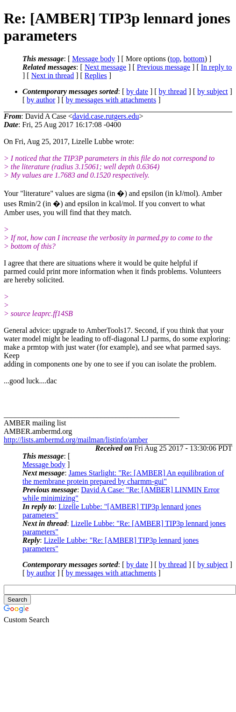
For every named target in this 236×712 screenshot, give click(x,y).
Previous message (163, 67)
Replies (96, 75)
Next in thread (52, 75)
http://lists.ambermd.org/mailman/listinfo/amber (76, 440)
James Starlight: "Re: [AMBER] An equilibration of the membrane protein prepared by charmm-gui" (123, 477)
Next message (105, 67)
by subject (212, 91)
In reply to (216, 67)
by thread (173, 91)
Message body (93, 59)
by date (137, 91)
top (174, 59)
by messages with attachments (111, 100)
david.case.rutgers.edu (105, 116)
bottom (193, 59)
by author (41, 100)
